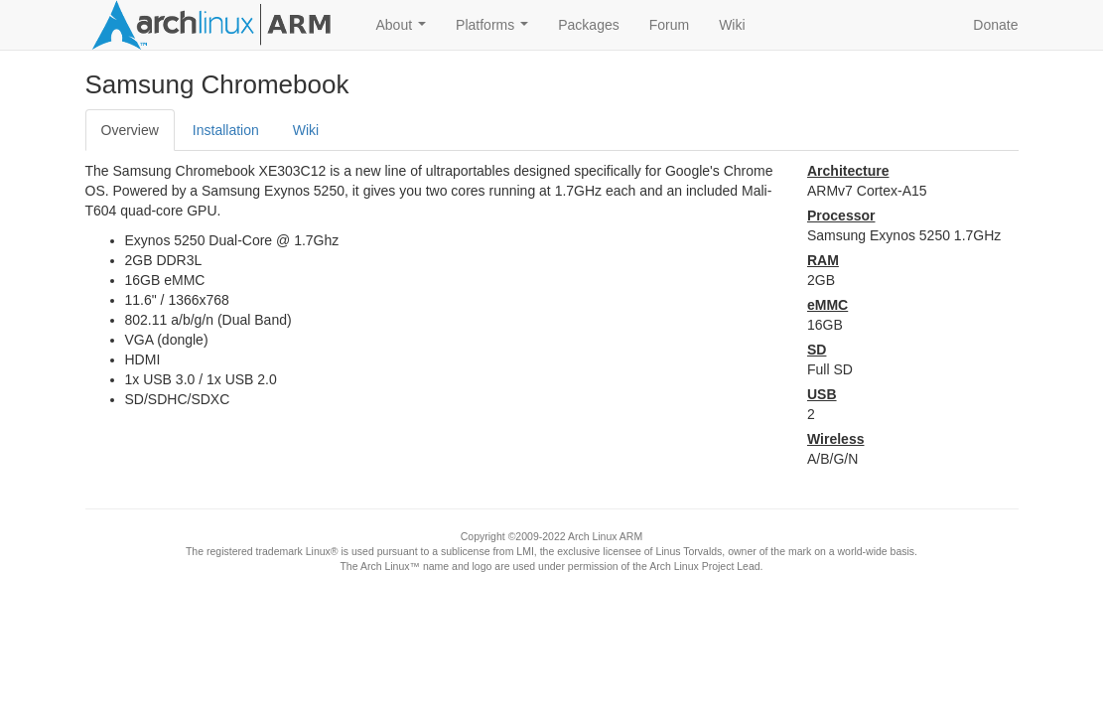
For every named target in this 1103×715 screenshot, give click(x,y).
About (405, 30)
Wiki (732, 25)
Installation (226, 130)
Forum (669, 25)
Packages (588, 25)
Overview (130, 130)
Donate (995, 25)
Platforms (496, 30)
